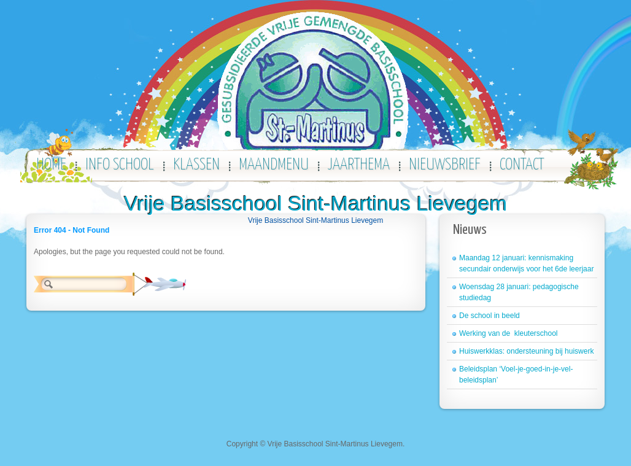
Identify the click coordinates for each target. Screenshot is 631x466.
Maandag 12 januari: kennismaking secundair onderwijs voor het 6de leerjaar (526, 263)
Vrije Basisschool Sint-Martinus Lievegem (315, 203)
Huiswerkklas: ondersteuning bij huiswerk (526, 351)
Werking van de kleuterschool (508, 333)
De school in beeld (489, 315)
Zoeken (159, 284)
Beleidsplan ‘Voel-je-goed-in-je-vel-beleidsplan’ (516, 374)
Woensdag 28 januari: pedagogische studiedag (519, 292)
